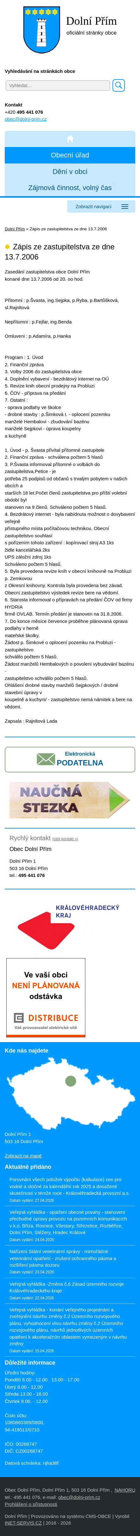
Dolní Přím (15, 229)
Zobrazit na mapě (23, 1155)
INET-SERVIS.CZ (23, 1523)
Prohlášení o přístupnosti (31, 1504)
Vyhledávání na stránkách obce (40, 71)
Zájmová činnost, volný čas (70, 188)
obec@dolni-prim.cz (26, 119)
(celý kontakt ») (65, 839)
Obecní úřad (70, 155)
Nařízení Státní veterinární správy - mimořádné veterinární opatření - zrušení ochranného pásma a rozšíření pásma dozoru (62, 1258)
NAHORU (125, 1490)
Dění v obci (69, 172)
